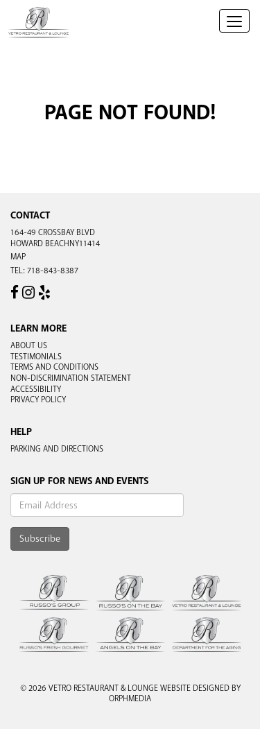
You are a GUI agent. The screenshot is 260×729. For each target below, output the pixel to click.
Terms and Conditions (54, 366)
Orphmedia (130, 698)
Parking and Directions (56, 448)
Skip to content (51, 63)
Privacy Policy (38, 399)
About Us (28, 345)
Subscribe (39, 538)
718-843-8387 (52, 270)
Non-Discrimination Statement (70, 378)
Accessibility (35, 389)
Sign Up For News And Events (79, 481)
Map (18, 256)
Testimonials (36, 356)
